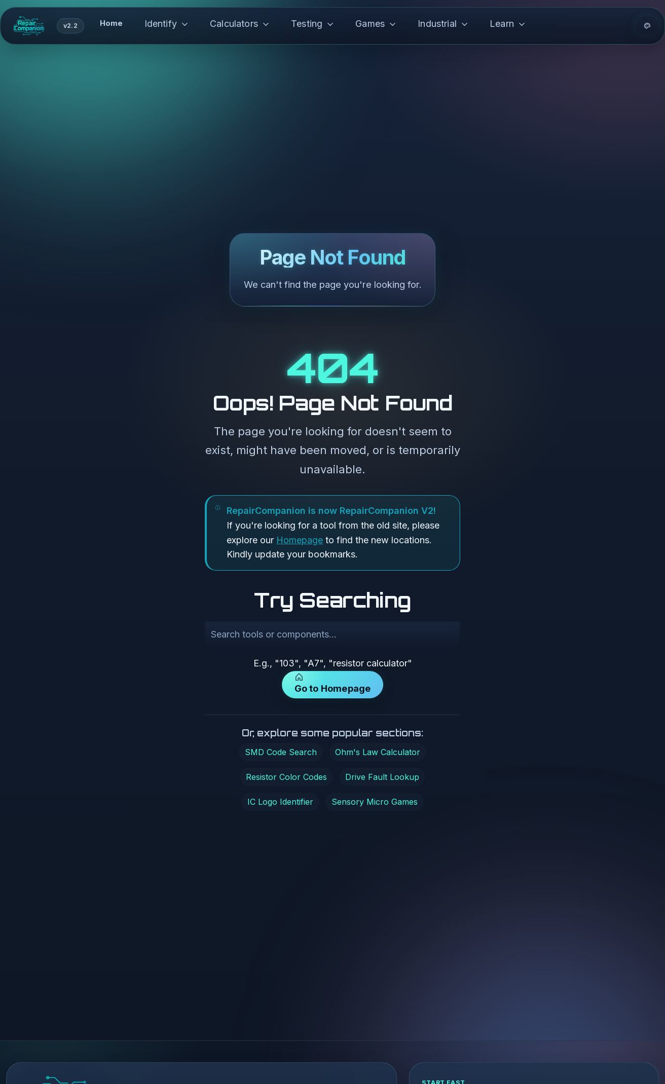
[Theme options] (647, 25)
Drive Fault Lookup (382, 777)
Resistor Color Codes (286, 777)
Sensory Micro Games (374, 802)
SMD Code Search (281, 752)
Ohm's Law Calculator (377, 752)
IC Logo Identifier (280, 802)
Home (111, 23)
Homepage (299, 540)
